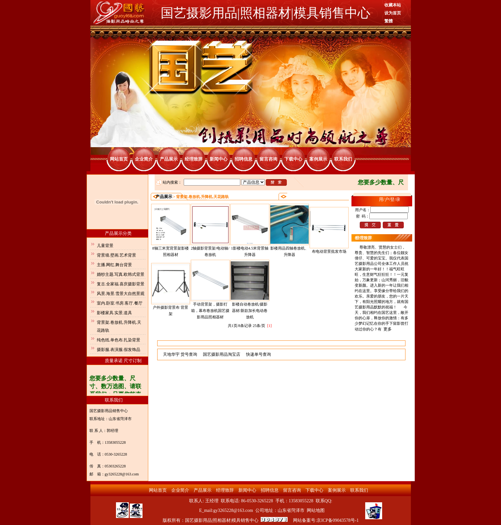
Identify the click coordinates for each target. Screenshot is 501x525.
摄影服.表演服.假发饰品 (119, 349)
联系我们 (343, 159)
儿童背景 (105, 245)
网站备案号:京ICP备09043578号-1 (325, 520)
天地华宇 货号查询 (180, 354)
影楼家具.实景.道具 (114, 312)
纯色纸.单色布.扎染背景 (119, 340)
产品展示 (169, 159)
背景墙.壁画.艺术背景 (116, 255)
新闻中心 (218, 159)
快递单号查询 (258, 354)
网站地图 (316, 510)
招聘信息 (243, 159)
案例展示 (318, 159)
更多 (387, 329)
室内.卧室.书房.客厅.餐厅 (120, 303)
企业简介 (144, 159)
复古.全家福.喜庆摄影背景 (121, 284)
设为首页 (392, 13)
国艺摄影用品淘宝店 (221, 354)
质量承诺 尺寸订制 (123, 360)
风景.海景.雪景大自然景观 (121, 293)
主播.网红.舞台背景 (114, 264)
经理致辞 (194, 159)
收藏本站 (392, 5)
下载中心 (293, 159)
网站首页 (119, 159)
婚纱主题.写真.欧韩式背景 (121, 274)
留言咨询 (268, 159)
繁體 (388, 21)
